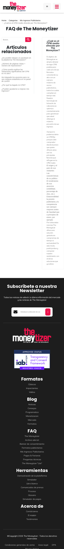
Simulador (32, 479)
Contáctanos (32, 511)
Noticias (32, 404)
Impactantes (32, 388)
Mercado (32, 420)
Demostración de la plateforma (32, 475)
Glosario (32, 495)
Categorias (13, 20)
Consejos (32, 408)
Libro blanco (32, 483)
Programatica (32, 412)
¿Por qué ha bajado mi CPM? (13, 85)
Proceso (32, 491)
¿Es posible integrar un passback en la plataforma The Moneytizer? (16, 59)
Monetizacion (32, 416)
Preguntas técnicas (32, 459)
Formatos (32, 423)
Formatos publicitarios (32, 447)
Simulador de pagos (32, 499)
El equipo (32, 515)
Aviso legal (43, 545)
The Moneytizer (32, 436)
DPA (54, 545)
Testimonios (32, 519)
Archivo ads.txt (32, 440)
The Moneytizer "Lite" (32, 463)
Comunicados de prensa (32, 487)
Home (4, 20)
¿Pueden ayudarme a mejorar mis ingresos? (15, 90)
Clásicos (32, 384)
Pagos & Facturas (32, 455)
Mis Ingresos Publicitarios (30, 20)
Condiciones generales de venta (20, 545)
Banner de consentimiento (32, 444)
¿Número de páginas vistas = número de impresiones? (13, 65)
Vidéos (32, 392)
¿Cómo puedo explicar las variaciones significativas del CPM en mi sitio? (15, 71)
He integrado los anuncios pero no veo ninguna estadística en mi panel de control (16, 79)
